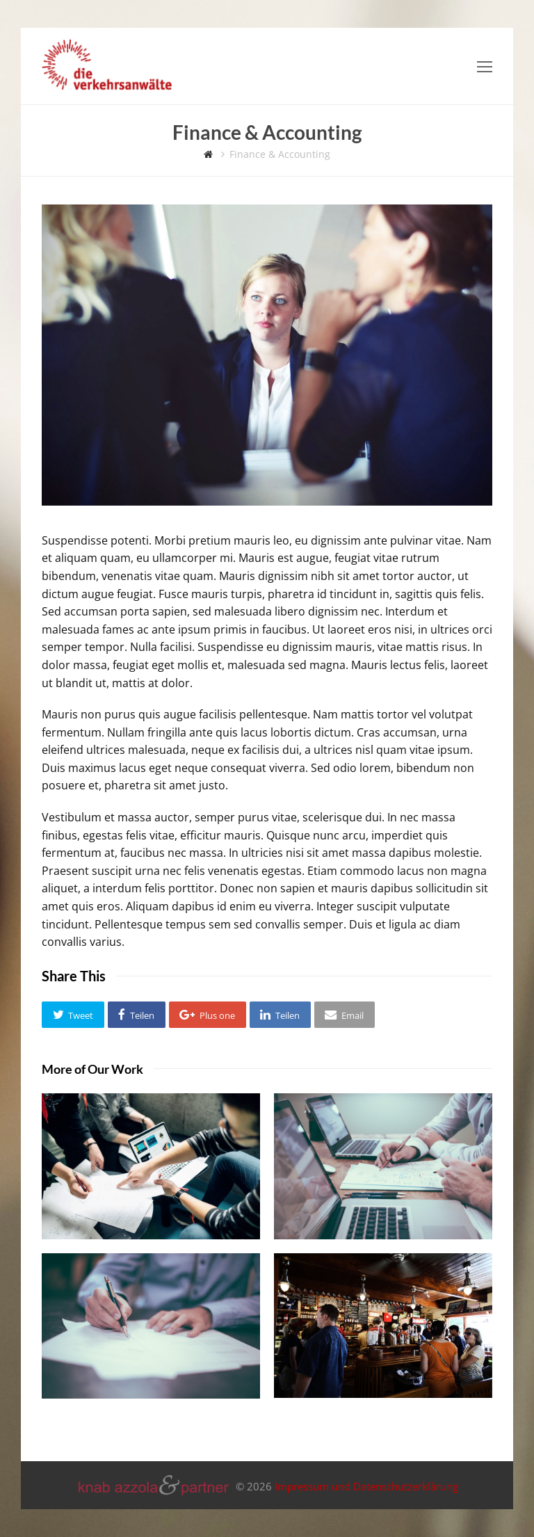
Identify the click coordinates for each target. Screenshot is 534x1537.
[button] (73, 1014)
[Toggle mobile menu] (484, 66)
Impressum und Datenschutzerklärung (366, 1487)
